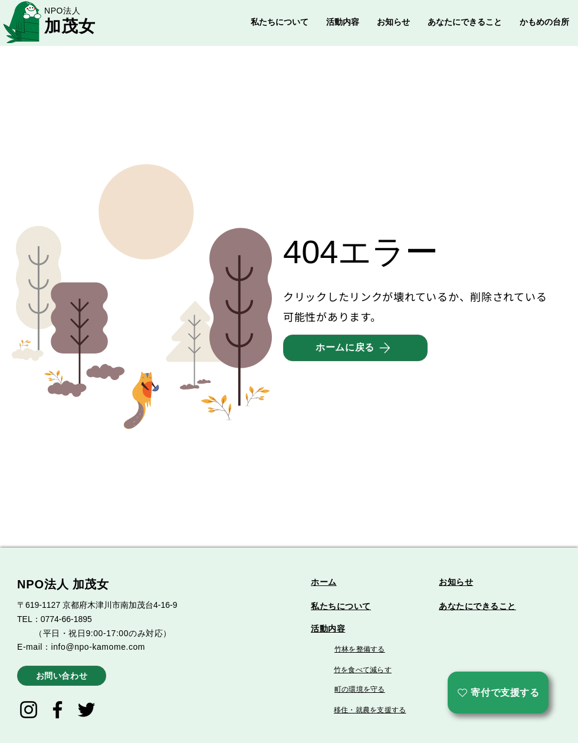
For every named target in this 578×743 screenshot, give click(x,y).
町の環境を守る (359, 689)
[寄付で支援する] (498, 692)
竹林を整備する (359, 649)
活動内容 (328, 628)
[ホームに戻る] (355, 348)
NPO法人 (62, 10)
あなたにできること (477, 606)
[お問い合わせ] (61, 676)
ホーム (324, 582)
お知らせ (456, 582)
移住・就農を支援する (370, 710)
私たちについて (341, 606)
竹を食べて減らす (363, 670)
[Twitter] (86, 709)
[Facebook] (57, 709)
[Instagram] (28, 709)
